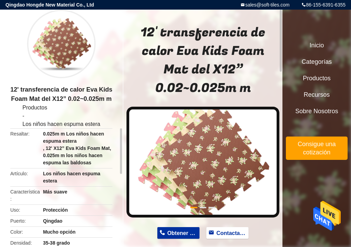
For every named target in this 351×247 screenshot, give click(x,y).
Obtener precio (183, 233)
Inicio (317, 45)
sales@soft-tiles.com (267, 5)
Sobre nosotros (316, 111)
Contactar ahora (232, 233)
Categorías (317, 61)
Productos (35, 107)
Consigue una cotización (317, 148)
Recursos (317, 94)
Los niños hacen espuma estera (61, 124)
